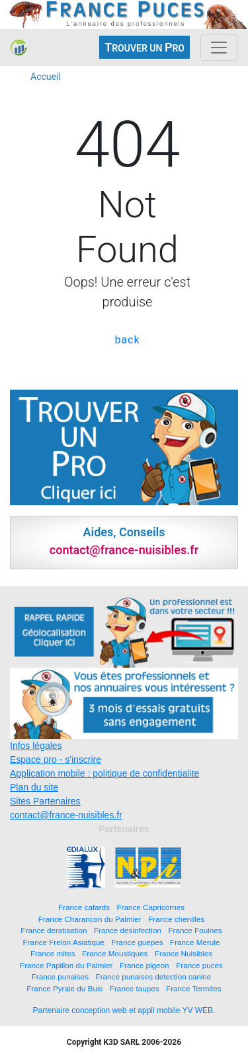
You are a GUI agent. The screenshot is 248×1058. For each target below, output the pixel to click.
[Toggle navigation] (218, 47)
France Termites (194, 988)
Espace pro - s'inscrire (55, 759)
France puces (199, 965)
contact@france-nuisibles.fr (66, 815)
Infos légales (36, 745)
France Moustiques (114, 953)
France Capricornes (150, 907)
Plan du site (34, 787)
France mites (52, 953)
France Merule (195, 942)
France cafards (84, 907)
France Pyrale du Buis (64, 988)
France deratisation (54, 930)
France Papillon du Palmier (66, 965)
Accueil (45, 76)
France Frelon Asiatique (63, 942)
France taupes (134, 988)
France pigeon (144, 965)
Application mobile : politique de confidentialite (104, 773)
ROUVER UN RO (144, 47)
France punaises (60, 976)
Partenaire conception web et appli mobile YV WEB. (124, 1010)
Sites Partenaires (45, 801)
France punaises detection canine (154, 976)
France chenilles (176, 919)
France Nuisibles (183, 953)
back (127, 340)
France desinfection (127, 930)
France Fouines (195, 930)
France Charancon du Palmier (90, 919)
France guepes (137, 942)
